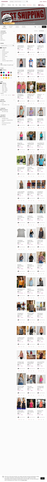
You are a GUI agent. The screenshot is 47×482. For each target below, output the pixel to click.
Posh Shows (29, 5)
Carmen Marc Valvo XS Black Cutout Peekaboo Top (40, 217)
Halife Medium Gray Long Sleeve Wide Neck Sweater (40, 290)
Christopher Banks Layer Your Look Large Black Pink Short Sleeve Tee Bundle (21, 217)
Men (13, 5)
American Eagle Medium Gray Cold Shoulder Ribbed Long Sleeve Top (21, 387)
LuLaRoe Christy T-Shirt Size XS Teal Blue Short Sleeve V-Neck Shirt (30, 144)
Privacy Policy (24, 480)
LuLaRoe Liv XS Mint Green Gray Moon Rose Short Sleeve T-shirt (21, 119)
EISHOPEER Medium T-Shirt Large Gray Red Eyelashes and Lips (30, 168)
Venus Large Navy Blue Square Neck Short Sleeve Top (21, 168)
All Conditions (4, 109)
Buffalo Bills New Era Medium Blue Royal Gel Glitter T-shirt (30, 71)
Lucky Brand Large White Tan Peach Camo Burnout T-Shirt (21, 241)
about (39, 26)
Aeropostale (3, 53)
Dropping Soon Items (5, 122)
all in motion (3, 56)
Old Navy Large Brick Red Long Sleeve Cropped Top (21, 362)
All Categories (3, 32)
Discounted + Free (4, 104)
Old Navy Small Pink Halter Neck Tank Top (40, 387)
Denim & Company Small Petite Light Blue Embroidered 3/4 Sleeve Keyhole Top (30, 290)
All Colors (3, 69)
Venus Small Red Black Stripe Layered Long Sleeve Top (40, 362)
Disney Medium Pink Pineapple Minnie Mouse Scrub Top (40, 71)
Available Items (4, 118)
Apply (13, 95)
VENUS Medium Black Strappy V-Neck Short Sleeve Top (21, 46)
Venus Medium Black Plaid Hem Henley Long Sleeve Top (30, 338)
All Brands (3, 47)
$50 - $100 (3, 87)
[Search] (20, 1)
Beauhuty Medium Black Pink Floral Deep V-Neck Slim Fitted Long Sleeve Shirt (21, 265)
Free (2, 103)
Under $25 (3, 84)
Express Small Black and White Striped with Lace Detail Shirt (41, 119)
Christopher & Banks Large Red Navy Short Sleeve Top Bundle (30, 192)
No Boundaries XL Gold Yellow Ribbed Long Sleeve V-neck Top (21, 290)
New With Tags (4, 111)
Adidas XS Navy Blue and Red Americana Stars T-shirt (39, 95)
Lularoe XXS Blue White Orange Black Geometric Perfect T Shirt (21, 192)
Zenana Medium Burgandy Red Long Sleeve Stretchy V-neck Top (30, 362)
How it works (34, 5)
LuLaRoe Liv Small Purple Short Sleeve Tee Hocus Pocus (30, 119)
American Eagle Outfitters (6, 60)
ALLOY (2, 57)
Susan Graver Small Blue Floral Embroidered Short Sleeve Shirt (40, 168)
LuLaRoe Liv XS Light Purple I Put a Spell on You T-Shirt (40, 46)
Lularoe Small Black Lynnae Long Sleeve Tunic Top (40, 241)
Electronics (2, 40)
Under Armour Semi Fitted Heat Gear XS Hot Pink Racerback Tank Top (30, 411)
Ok (42, 478)
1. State (2, 49)
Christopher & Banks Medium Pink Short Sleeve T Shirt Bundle (21, 95)
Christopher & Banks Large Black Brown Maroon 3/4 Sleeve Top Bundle (20, 314)
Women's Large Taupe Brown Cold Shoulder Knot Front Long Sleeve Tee (30, 314)
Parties (24, 5)
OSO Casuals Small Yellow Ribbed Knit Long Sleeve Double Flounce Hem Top (40, 314)
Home (20, 5)
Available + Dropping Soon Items (6, 120)
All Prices (3, 83)
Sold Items (3, 124)
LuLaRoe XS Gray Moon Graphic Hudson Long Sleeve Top (21, 338)
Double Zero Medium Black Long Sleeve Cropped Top (30, 241)
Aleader (2, 54)
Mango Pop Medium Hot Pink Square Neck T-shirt (21, 144)
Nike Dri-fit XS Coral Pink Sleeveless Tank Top (40, 411)
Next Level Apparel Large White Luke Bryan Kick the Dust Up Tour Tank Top (30, 387)
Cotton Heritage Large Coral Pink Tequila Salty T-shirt (21, 71)
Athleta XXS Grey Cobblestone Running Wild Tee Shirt (31, 46)
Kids (16, 5)
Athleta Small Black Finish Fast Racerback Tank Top (21, 411)
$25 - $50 (3, 86)
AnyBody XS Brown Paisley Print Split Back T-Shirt (30, 217)
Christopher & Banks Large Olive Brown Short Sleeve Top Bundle (40, 192)
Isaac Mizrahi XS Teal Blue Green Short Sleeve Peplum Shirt (40, 144)
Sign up (44, 1)
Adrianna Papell (4, 52)
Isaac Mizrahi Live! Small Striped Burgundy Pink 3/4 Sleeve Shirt (40, 265)
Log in (41, 1)
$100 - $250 (3, 89)
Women (9, 5)
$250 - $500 (3, 90)
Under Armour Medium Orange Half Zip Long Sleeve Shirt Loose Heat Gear (40, 338)
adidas (2, 50)
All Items (3, 101)
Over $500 (3, 91)
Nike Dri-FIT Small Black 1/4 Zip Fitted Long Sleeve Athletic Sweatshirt (30, 265)
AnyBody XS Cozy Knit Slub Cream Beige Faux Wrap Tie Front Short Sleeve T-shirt (31, 95)
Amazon (2, 59)
